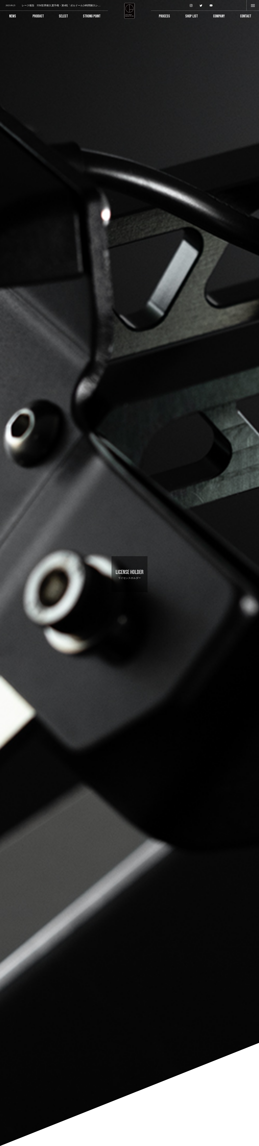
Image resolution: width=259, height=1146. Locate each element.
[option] (54, 5)
